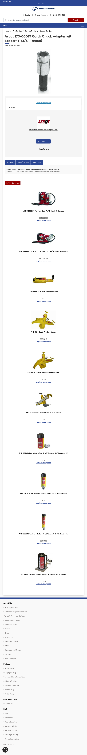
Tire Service (17, 31)
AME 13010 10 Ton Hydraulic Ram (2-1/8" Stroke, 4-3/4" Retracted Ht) (43, 453)
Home (7, 31)
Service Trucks (30, 31)
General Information (11, 739)
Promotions (8, 637)
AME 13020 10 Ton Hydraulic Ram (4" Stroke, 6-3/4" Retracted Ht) (43, 493)
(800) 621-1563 (57, 15)
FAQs (6, 713)
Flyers (6, 633)
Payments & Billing (10, 726)
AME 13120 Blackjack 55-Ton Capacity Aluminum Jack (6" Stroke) (43, 574)
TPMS (6, 646)
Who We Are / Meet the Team (14, 616)
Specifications (23, 162)
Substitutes (37, 162)
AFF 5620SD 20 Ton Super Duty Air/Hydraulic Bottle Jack (43, 211)
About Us (41, 4)
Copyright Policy (10, 673)
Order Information (10, 722)
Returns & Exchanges (11, 685)
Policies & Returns (10, 730)
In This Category (12, 183)
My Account (8, 718)
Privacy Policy (9, 690)
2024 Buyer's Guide (11, 607)
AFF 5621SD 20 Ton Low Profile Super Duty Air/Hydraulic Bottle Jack (43, 251)
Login (26, 15)
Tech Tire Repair (10, 659)
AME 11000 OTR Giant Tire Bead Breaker (43, 292)
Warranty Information (12, 620)
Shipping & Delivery (11, 681)
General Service (45, 31)
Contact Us (7, 1)
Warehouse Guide (10, 624)
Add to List (43, 141)
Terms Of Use (9, 668)
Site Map (7, 654)
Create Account (40, 15)
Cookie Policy (9, 694)
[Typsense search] (35, 20)
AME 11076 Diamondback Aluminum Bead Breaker (43, 413)
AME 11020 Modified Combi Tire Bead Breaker (44, 372)
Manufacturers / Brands (12, 650)
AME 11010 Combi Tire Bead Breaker (43, 332)
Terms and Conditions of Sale (14, 677)
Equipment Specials (11, 642)
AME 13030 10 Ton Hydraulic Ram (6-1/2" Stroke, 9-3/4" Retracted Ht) (43, 534)
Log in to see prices (43, 103)
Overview (10, 162)
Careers (7, 629)
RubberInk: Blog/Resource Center (16, 612)
